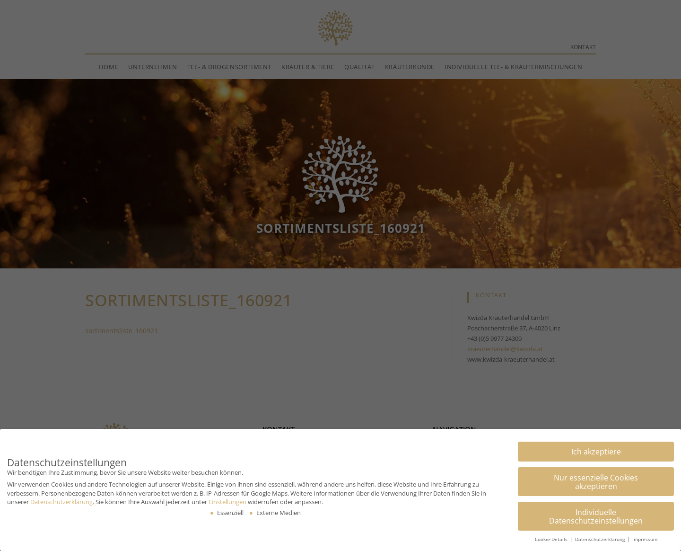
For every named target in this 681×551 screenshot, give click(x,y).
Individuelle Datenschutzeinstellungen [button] (596, 515)
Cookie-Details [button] (552, 538)
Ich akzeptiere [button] (596, 450)
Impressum (644, 538)
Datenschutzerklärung (61, 500)
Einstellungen (227, 500)
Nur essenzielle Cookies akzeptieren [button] (596, 480)
